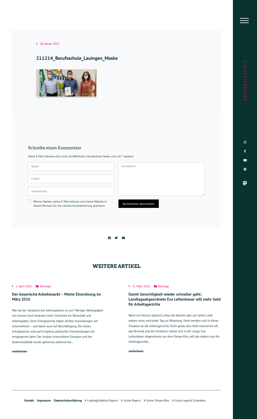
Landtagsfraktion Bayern (101, 400)
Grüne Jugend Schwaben (189, 400)
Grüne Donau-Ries (156, 400)
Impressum (44, 400)
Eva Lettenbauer (245, 81)
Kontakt (29, 400)
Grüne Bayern (131, 400)
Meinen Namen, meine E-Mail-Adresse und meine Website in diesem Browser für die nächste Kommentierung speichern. (70, 203)
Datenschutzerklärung (68, 400)
